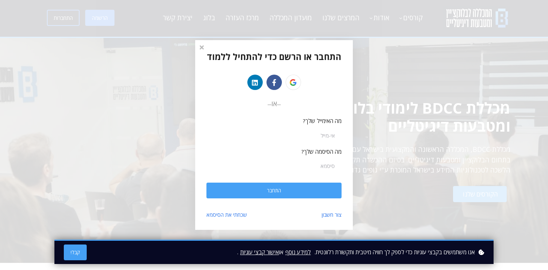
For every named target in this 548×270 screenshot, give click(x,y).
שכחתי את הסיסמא (226, 214)
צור (332, 214)
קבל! (75, 252)
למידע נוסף (298, 252)
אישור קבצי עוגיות (259, 252)
